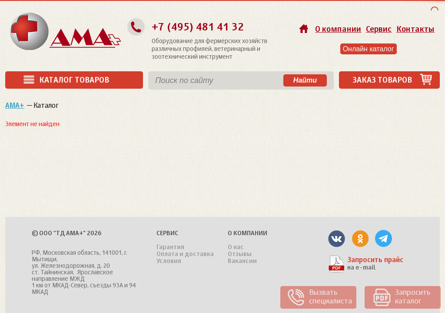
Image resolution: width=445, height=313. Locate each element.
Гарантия (170, 247)
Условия (168, 261)
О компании (338, 29)
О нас (236, 247)
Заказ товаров (392, 80)
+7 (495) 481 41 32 (198, 27)
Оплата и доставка (185, 254)
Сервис (379, 29)
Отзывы (240, 254)
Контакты (415, 29)
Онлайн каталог (368, 49)
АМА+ (14, 106)
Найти (305, 80)
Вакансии (242, 261)
